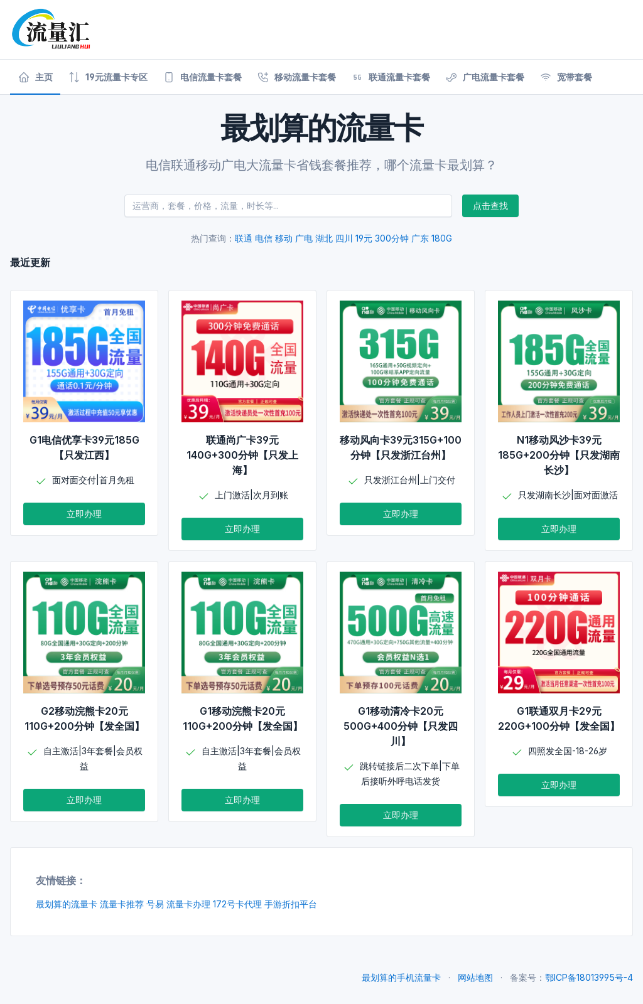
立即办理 (84, 513)
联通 (243, 238)
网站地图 (475, 977)
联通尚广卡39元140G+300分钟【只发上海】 (242, 455)
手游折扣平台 (290, 904)
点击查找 (490, 205)
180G (441, 238)
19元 (363, 238)
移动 (284, 238)
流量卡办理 (188, 904)
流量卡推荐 (122, 904)
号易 (155, 904)
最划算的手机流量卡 (401, 977)
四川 (344, 238)
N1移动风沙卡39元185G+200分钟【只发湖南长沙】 (559, 455)
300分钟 (392, 238)
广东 (420, 238)
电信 (264, 238)
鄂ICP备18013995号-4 (589, 977)
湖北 (324, 238)
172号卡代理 (237, 904)
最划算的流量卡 (66, 904)
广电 (304, 238)
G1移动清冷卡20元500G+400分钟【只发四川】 (400, 726)
